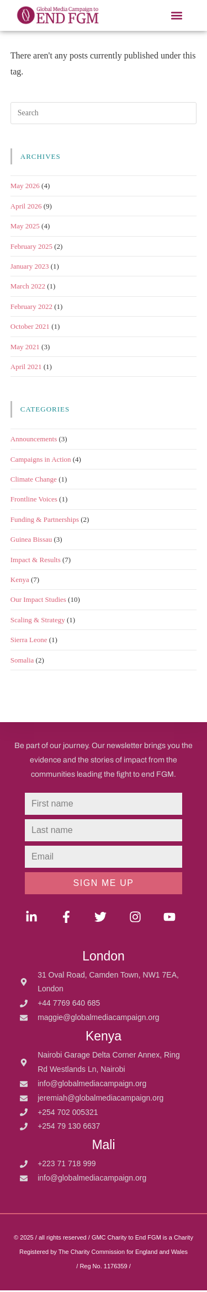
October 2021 (30, 328)
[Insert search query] (103, 115)
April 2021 (26, 368)
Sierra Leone (28, 641)
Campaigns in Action (40, 461)
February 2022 (31, 308)
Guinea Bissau (31, 541)
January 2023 (29, 268)
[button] (176, 16)
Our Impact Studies (38, 601)
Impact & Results (35, 561)
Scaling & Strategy (37, 621)
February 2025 (31, 248)
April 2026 (26, 208)
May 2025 (25, 227)
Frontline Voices (33, 501)
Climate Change (33, 481)
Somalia (22, 662)
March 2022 (27, 288)
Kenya (19, 581)
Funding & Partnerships (44, 521)
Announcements (33, 440)
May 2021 (25, 348)
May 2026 (25, 188)
